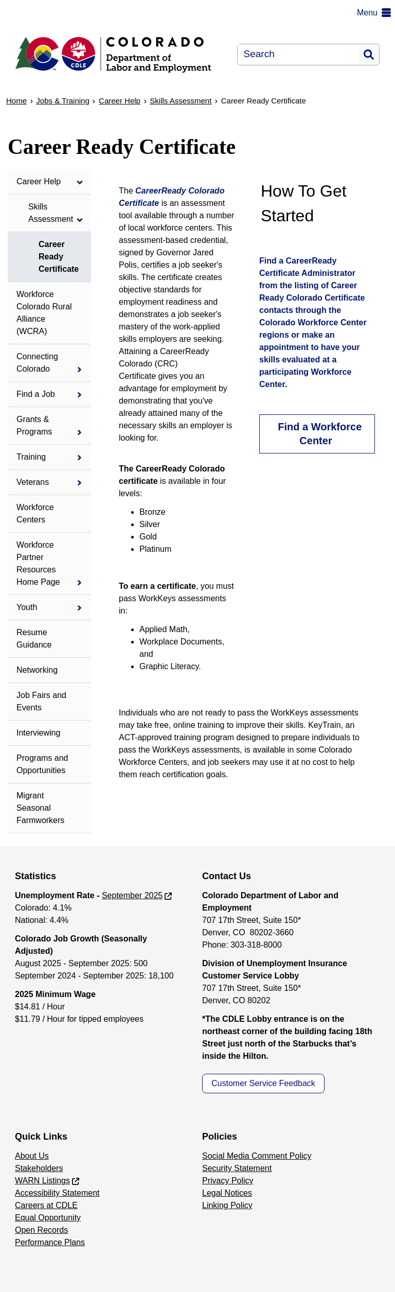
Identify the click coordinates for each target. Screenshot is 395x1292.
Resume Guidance (34, 638)
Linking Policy (227, 1205)
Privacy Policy (228, 1180)
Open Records (41, 1230)
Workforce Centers (35, 513)
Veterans (32, 482)
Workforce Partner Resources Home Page (38, 563)
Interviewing (38, 732)
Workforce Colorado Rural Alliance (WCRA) (44, 313)
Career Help (119, 100)
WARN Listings (42, 1180)
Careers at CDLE (46, 1205)
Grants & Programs (34, 425)
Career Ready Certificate (59, 256)
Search (369, 54)
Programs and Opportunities (42, 764)
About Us (32, 1155)
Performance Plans (50, 1242)
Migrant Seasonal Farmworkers (40, 808)
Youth (26, 607)
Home (16, 100)
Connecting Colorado (37, 362)
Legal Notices (227, 1193)
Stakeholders (39, 1168)
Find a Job (35, 394)
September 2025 (132, 895)
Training (31, 456)
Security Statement (237, 1168)
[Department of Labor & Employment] (118, 55)
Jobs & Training (62, 100)
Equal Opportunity (48, 1217)
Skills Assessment (180, 100)
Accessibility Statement (57, 1193)
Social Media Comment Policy (257, 1155)
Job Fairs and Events (41, 701)
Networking (37, 670)
